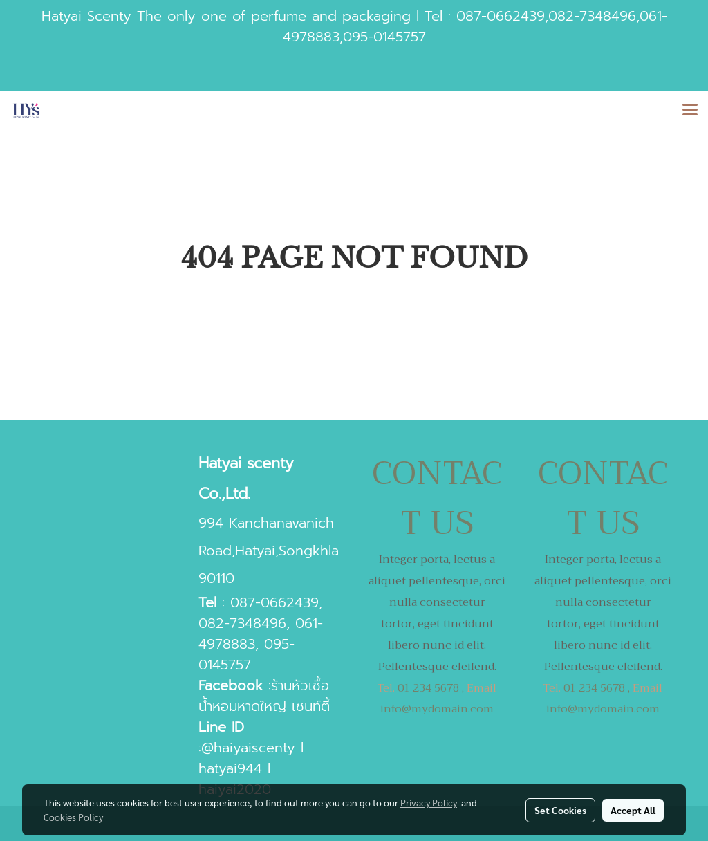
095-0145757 (384, 36)
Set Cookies (560, 810)
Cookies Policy (73, 817)
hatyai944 (230, 768)
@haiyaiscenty (248, 747)
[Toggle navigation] (690, 110)
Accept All (633, 810)
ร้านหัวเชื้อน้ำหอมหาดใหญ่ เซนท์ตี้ (264, 696)
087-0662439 (500, 16)
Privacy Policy (428, 802)
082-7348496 (592, 16)
